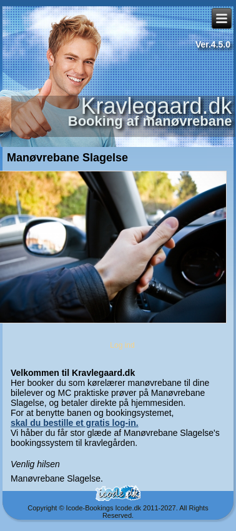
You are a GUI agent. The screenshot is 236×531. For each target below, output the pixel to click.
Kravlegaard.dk (156, 106)
